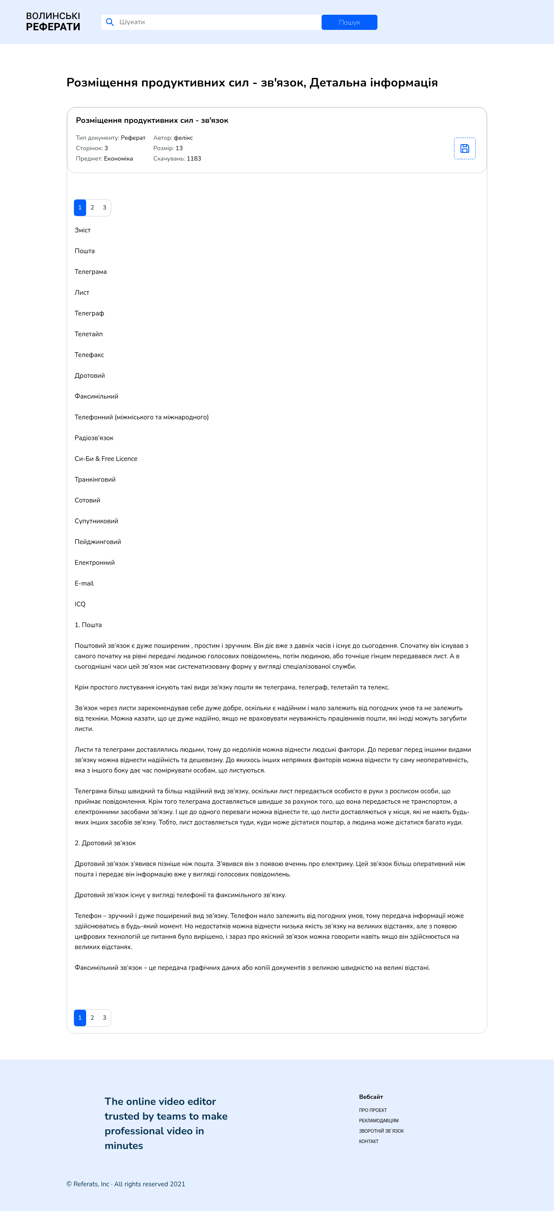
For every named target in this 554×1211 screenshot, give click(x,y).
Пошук (349, 22)
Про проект (373, 1110)
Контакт (369, 1141)
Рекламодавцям (379, 1120)
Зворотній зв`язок (381, 1131)
